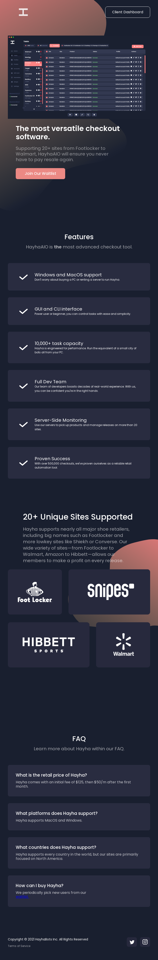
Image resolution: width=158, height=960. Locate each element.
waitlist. (22, 897)
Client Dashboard (127, 12)
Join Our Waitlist (40, 173)
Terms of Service (19, 946)
